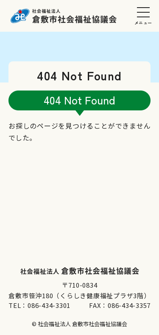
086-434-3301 (49, 305)
